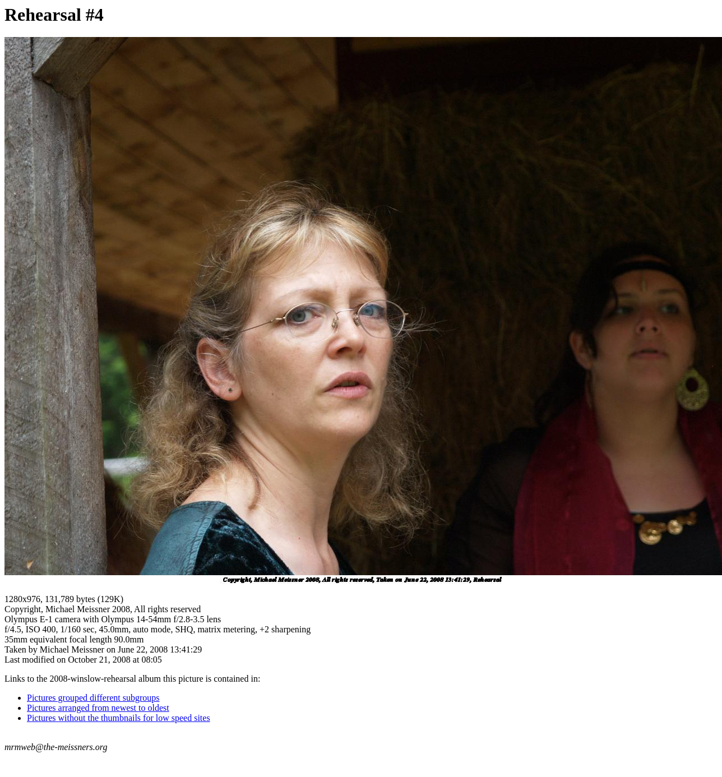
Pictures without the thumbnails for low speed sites (118, 718)
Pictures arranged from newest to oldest (98, 708)
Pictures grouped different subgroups (93, 697)
